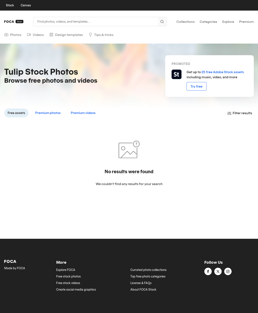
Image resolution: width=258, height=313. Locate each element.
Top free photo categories (147, 276)
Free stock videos (68, 283)
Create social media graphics (76, 289)
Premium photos (48, 113)
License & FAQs (141, 283)
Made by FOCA (14, 268)
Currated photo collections (148, 270)
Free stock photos (68, 276)
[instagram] (228, 271)
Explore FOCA (65, 270)
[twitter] (218, 271)
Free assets (16, 113)
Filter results (239, 113)
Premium (246, 21)
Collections (185, 21)
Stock (10, 5)
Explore (228, 21)
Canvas (26, 5)
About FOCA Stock (143, 289)
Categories (208, 21)
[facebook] (208, 271)
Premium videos (83, 113)
